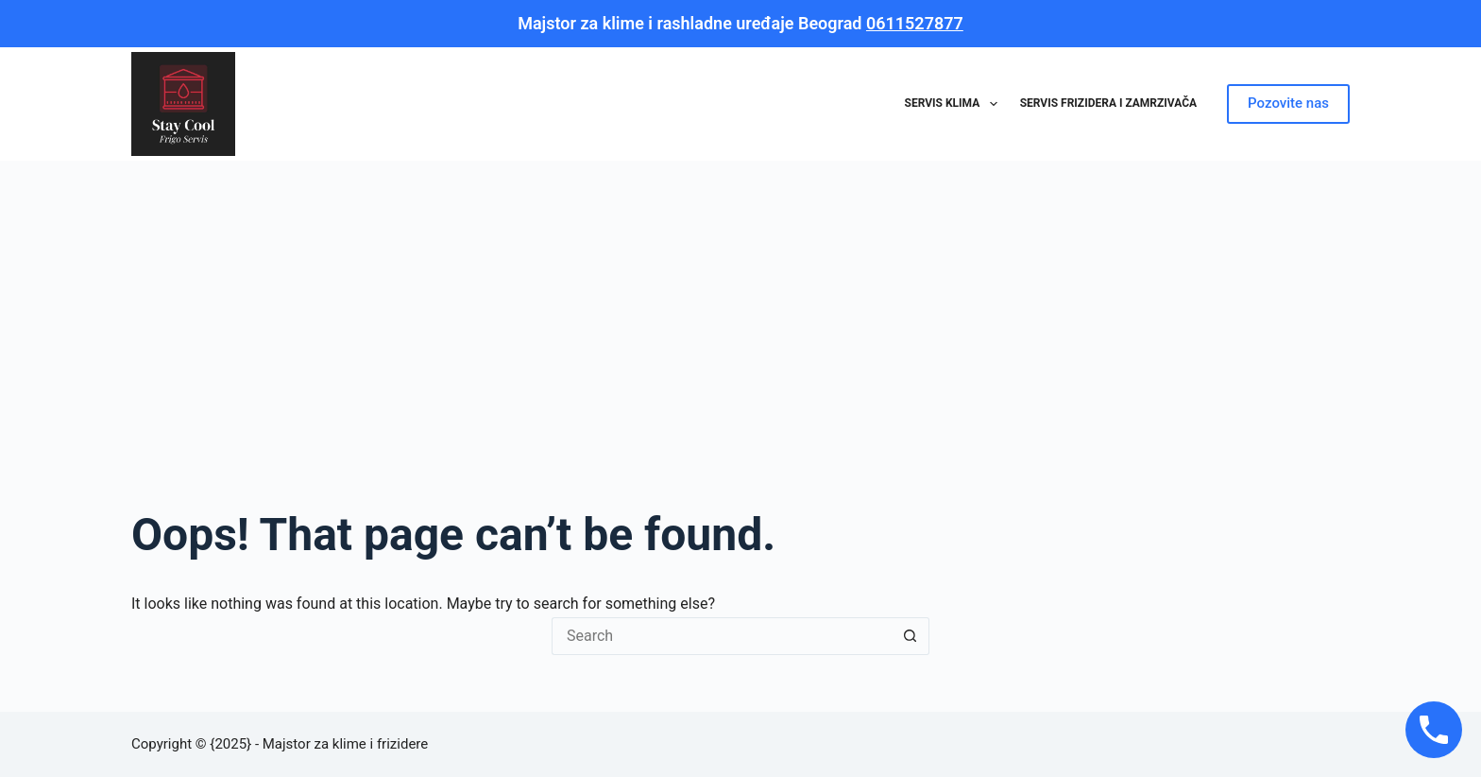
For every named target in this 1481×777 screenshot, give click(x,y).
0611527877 (914, 23)
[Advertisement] (740, 302)
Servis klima (955, 104)
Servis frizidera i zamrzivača (1108, 103)
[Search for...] (722, 636)
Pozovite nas (1288, 103)
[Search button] (910, 636)
